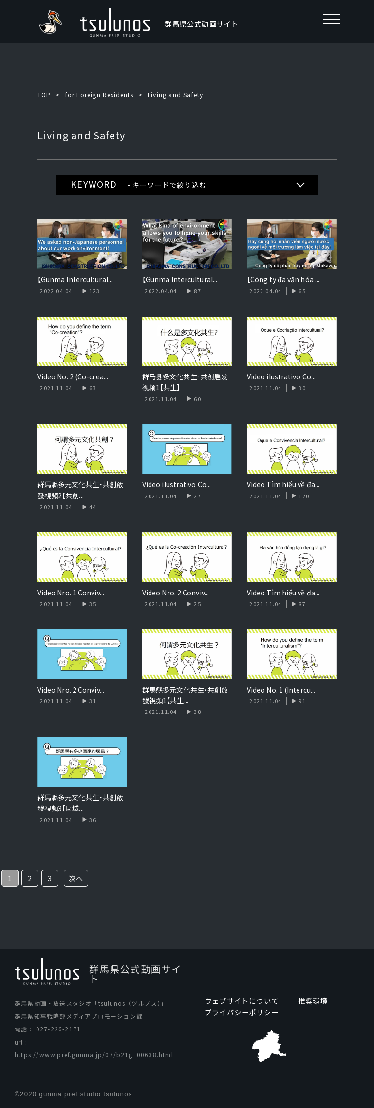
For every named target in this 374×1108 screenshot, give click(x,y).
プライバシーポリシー (242, 1012)
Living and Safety (175, 94)
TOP (44, 94)
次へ (76, 878)
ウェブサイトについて (242, 1001)
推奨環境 (313, 1001)
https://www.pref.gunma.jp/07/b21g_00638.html (94, 1054)
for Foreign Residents (99, 94)
